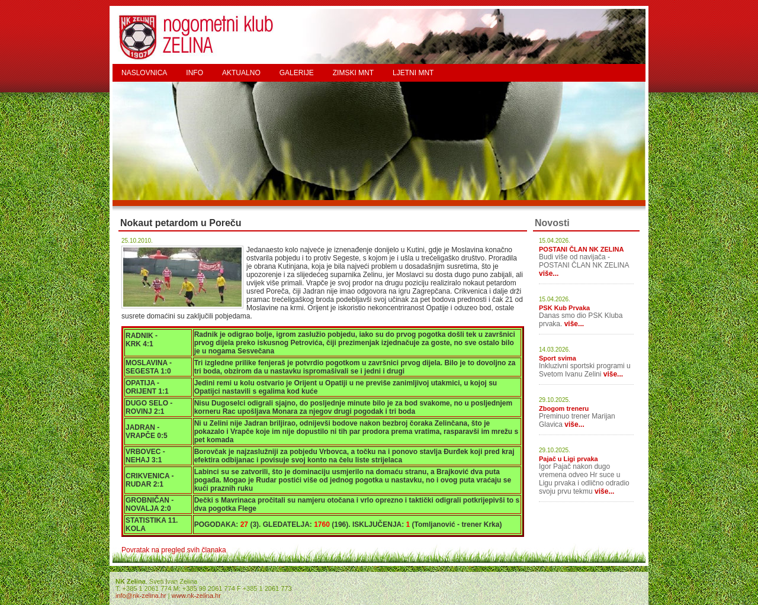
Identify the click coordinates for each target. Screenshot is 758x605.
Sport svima (557, 358)
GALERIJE (297, 73)
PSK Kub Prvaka (564, 307)
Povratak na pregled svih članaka (173, 550)
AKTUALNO (241, 73)
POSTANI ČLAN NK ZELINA (581, 249)
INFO (194, 73)
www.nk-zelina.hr (196, 595)
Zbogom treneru (564, 408)
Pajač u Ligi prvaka (568, 458)
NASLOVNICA (144, 73)
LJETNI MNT (413, 73)
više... (548, 273)
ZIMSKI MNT (353, 73)
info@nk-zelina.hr (140, 595)
